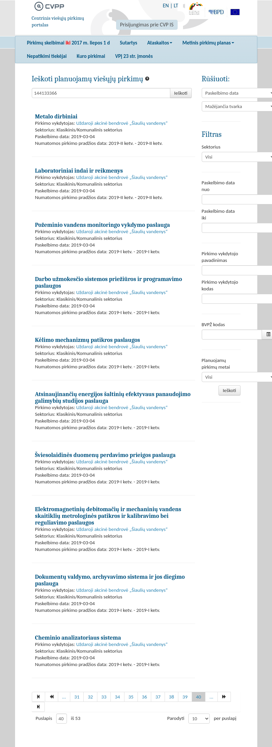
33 (103, 697)
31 (76, 697)
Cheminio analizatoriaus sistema (78, 637)
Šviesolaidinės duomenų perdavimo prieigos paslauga (105, 455)
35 (130, 697)
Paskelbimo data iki (218, 214)
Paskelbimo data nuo (218, 186)
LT (176, 5)
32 (90, 697)
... (64, 697)
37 (157, 697)
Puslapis (44, 718)
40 (198, 697)
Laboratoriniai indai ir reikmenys (79, 170)
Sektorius (211, 147)
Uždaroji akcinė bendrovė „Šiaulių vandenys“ (122, 123)
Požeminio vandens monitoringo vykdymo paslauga (102, 224)
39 (184, 697)
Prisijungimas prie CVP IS (147, 24)
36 (144, 697)
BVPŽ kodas (213, 324)
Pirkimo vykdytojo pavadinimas (220, 257)
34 (117, 697)
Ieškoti (181, 93)
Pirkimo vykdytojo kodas (220, 285)
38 (171, 697)
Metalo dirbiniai (56, 116)
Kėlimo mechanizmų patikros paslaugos (87, 340)
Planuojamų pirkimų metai (216, 363)
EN (166, 5)
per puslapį (225, 718)
